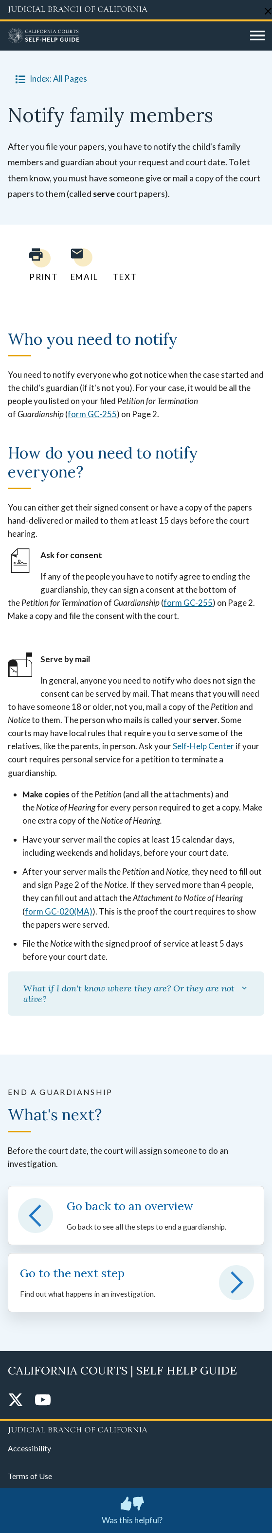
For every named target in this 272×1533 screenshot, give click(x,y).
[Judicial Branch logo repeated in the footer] (136, 1428)
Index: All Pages (49, 79)
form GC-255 (92, 414)
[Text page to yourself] (123, 265)
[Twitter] (15, 1400)
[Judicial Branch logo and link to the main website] (136, 10)
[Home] (125, 36)
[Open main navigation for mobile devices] (257, 36)
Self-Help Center (203, 746)
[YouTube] (43, 1400)
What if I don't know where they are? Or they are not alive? (136, 993)
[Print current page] (37, 265)
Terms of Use (30, 1475)
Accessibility (29, 1448)
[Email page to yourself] (82, 265)
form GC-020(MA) (58, 911)
